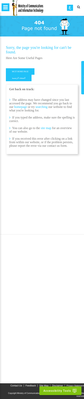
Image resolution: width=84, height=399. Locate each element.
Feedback (30, 385)
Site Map (44, 385)
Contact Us (16, 385)
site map (46, 128)
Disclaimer (57, 385)
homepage (20, 106)
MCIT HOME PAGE (20, 71)
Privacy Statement (75, 385)
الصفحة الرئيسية (18, 78)
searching (41, 106)
